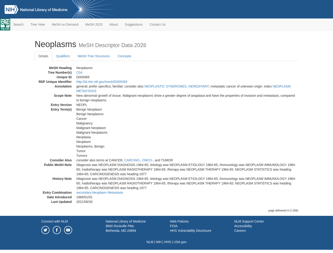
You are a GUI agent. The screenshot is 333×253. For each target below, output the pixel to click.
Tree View (38, 24)
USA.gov (180, 242)
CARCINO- (132, 160)
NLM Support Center (249, 221)
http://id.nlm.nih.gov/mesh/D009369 (101, 82)
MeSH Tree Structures (94, 56)
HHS (167, 242)
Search (18, 24)
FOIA (174, 226)
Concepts (124, 56)
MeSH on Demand (65, 24)
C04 (79, 72)
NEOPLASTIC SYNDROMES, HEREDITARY (176, 86)
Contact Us (158, 24)
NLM (150, 242)
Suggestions (134, 24)
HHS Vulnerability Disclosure (190, 230)
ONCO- (147, 160)
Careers (240, 230)
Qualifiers (63, 56)
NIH (159, 242)
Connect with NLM (54, 221)
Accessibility (243, 226)
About (113, 24)
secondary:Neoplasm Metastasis (99, 192)
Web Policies (179, 221)
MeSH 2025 (93, 24)
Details (43, 56)
